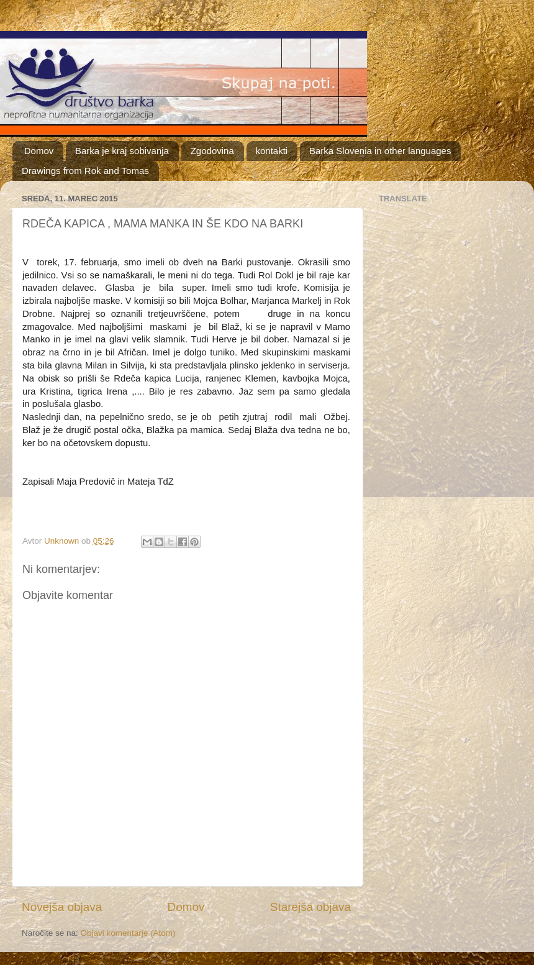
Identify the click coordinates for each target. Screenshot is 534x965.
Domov (39, 150)
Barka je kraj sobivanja (122, 150)
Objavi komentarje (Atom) (128, 933)
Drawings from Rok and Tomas (85, 170)
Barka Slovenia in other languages (380, 150)
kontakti (272, 150)
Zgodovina (212, 150)
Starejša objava (310, 906)
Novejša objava (62, 906)
